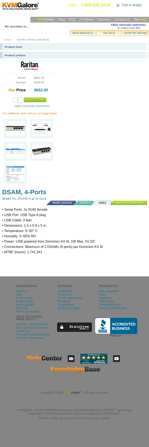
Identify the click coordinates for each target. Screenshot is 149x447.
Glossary (104, 19)
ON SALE (109, 33)
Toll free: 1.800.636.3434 (32, 324)
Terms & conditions (28, 311)
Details (84, 203)
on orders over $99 (128, 28)
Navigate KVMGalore (113, 308)
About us (22, 291)
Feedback (87, 19)
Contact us (122, 19)
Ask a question (109, 291)
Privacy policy (25, 301)
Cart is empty (132, 5)
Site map (22, 308)
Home (7, 39)
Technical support (69, 308)
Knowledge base (110, 304)
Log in (72, 5)
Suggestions (66, 304)
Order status (24, 298)
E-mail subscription (70, 298)
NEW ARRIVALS (82, 33)
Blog (61, 19)
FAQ (72, 19)
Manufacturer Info (129, 203)
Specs (102, 203)
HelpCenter (106, 301)
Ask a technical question (32, 327)
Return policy (24, 304)
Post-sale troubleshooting (32, 334)
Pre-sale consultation (30, 337)
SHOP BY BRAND (135, 33)
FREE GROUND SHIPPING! (128, 25)
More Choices (59, 203)
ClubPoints (65, 291)
